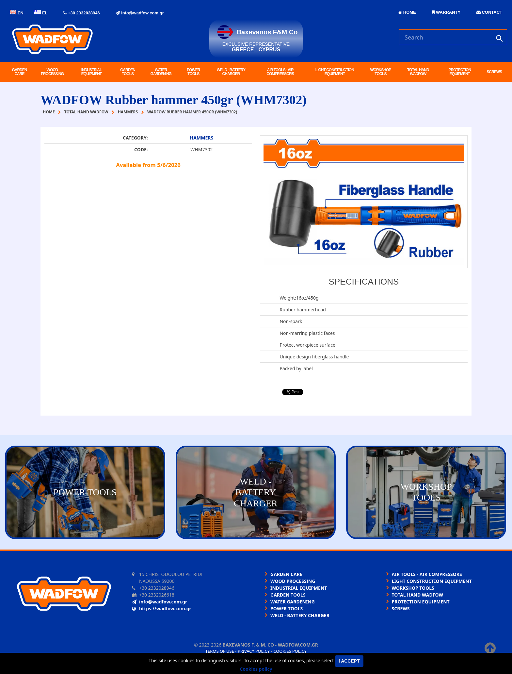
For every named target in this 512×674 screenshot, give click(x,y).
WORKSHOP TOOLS (380, 72)
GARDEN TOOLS (127, 72)
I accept (349, 661)
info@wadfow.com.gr (140, 12)
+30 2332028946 (81, 12)
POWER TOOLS (193, 72)
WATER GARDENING (161, 72)
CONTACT (489, 12)
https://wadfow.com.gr (161, 608)
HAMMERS (202, 138)
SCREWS (494, 72)
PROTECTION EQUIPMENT (459, 72)
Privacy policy (254, 651)
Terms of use (219, 651)
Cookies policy (290, 651)
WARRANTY (446, 12)
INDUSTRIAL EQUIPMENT (91, 72)
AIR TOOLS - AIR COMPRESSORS (280, 72)
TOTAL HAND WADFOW (418, 72)
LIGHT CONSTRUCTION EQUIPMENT (334, 72)
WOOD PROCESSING (52, 72)
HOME (407, 12)
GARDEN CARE (19, 72)
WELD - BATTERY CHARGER (231, 72)
